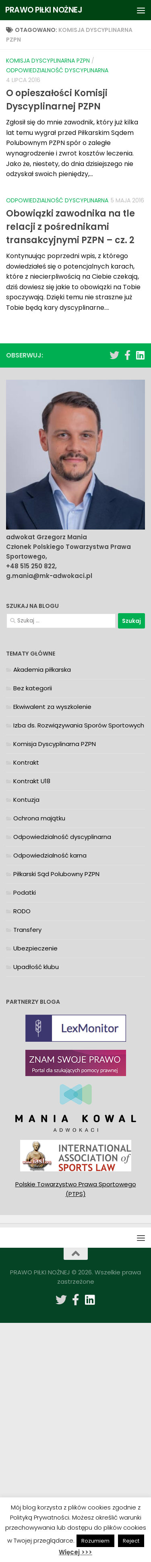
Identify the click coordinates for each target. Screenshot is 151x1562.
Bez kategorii (32, 688)
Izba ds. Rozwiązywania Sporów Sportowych (78, 725)
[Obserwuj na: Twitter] (114, 355)
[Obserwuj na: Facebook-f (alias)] (127, 355)
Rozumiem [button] (95, 1541)
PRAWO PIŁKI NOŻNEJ (43, 9)
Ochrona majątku (39, 818)
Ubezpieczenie (35, 948)
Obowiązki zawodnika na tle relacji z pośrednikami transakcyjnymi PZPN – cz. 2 (70, 226)
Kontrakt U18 (31, 781)
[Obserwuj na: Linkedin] (140, 355)
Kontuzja (26, 799)
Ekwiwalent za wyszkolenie (52, 706)
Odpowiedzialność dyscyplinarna (57, 70)
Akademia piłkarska (42, 669)
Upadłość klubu (36, 967)
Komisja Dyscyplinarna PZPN (48, 61)
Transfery (27, 929)
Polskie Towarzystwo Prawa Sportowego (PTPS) (75, 1189)
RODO (22, 911)
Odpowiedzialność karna (50, 855)
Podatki (24, 892)
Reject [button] (131, 1541)
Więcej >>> (75, 1552)
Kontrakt (26, 762)
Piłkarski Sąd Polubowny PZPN (56, 874)
